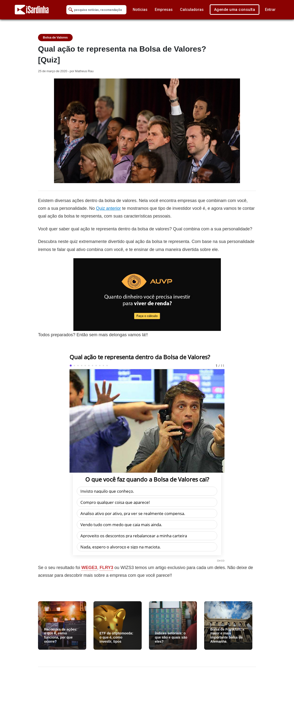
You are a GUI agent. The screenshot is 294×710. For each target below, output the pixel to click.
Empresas (164, 9)
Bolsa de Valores (55, 37)
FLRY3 (106, 567)
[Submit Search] (71, 10)
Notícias (140, 9)
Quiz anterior (108, 208)
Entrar (270, 9)
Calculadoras (192, 9)
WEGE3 (89, 567)
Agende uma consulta (234, 9)
